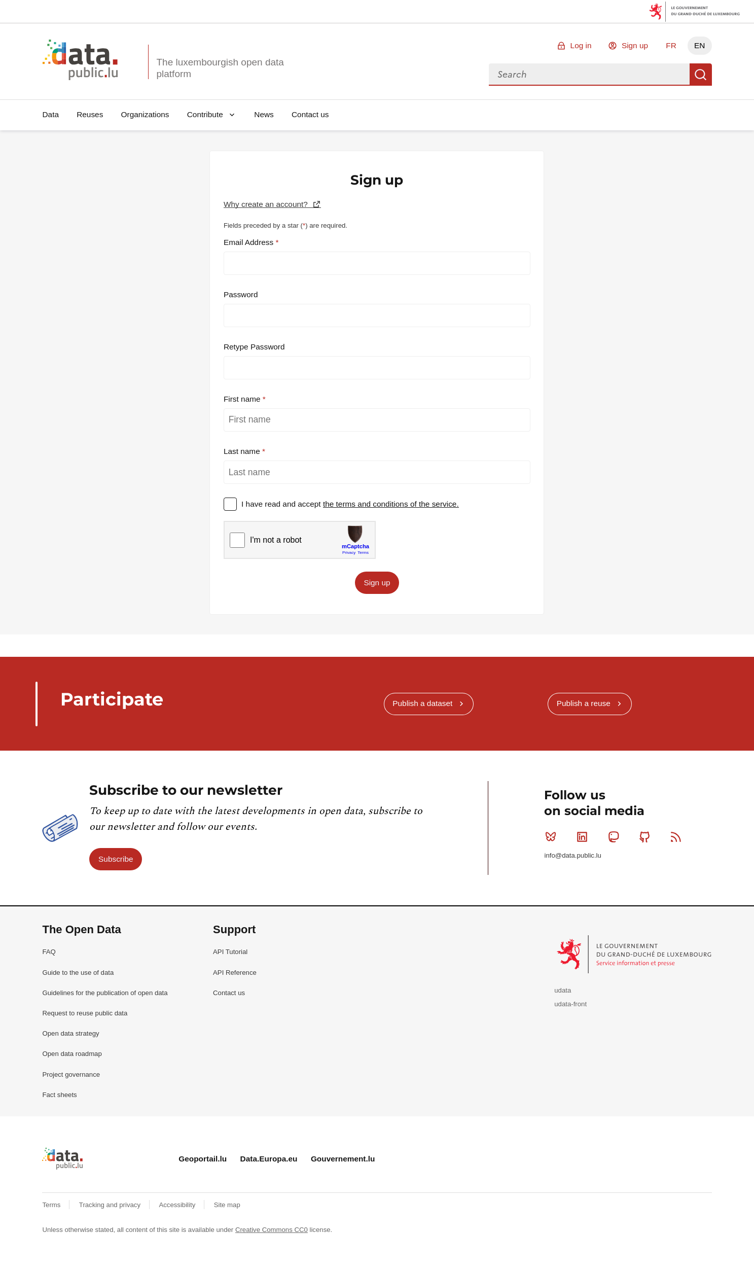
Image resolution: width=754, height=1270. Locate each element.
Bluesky (553, 836)
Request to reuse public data (84, 1013)
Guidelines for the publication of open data (104, 993)
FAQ (48, 952)
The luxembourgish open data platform (219, 68)
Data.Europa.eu (269, 1158)
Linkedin (584, 836)
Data (50, 114)
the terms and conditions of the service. (391, 504)
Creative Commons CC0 (271, 1229)
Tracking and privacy (110, 1205)
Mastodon (616, 836)
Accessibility (178, 1205)
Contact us (310, 114)
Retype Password (254, 346)
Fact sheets (59, 1095)
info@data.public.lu (572, 855)
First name (243, 399)
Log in (581, 45)
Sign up (635, 45)
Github (647, 836)
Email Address (250, 242)
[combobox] (589, 74)
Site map (227, 1205)
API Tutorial (230, 952)
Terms (52, 1205)
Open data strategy (70, 1033)
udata (562, 990)
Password (241, 294)
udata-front (570, 1004)
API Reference (235, 972)
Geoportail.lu (202, 1158)
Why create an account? (267, 204)
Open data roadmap (71, 1053)
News (263, 114)
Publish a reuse (584, 703)
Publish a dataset (422, 703)
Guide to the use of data (78, 972)
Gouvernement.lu (343, 1158)
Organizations (145, 114)
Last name (243, 451)
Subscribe (115, 859)
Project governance (71, 1074)
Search (701, 74)
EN (699, 45)
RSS (678, 836)
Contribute (205, 114)
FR (671, 45)
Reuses (90, 114)
